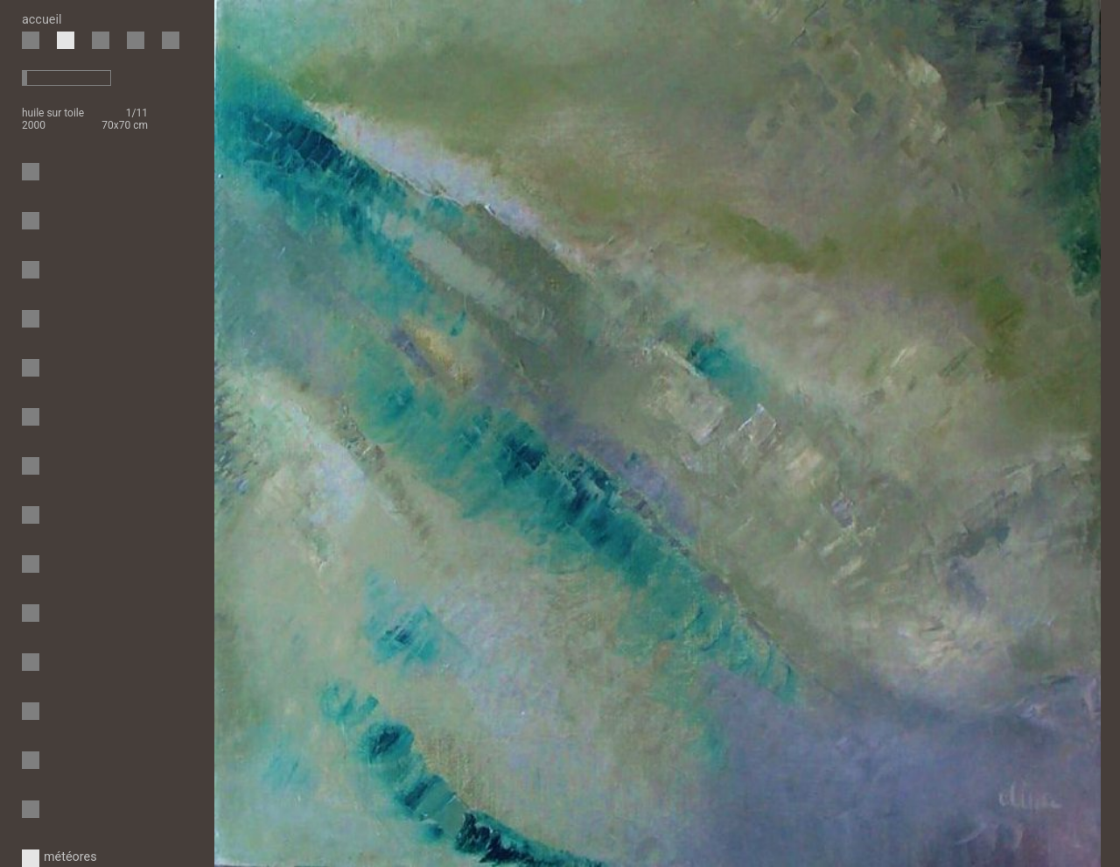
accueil (41, 19)
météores (33, 856)
